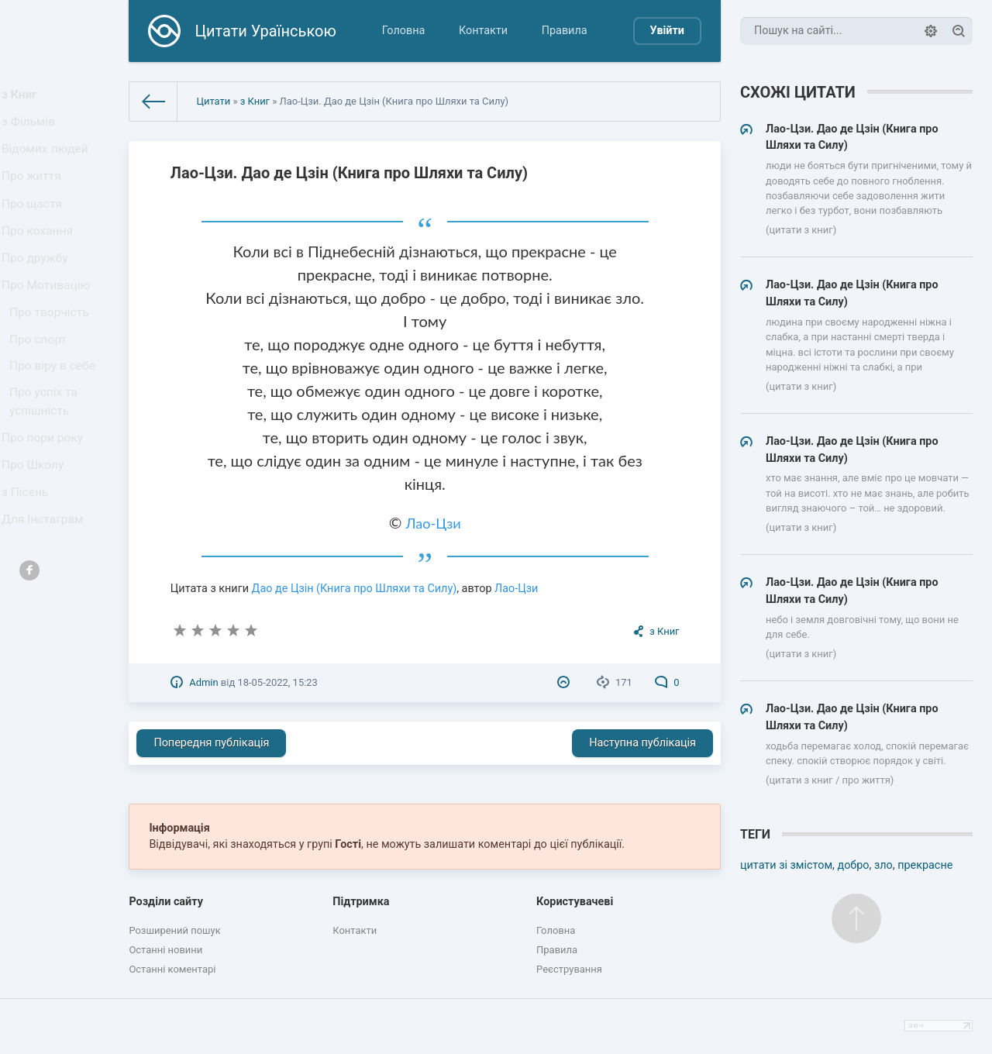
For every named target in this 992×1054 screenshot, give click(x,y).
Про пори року (45, 496)
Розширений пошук (174, 930)
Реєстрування (569, 969)
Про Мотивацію (49, 322)
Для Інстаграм (46, 593)
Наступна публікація (642, 742)
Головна (403, 30)
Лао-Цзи (433, 523)
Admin (203, 682)
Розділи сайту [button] (166, 901)
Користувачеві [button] (574, 901)
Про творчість (52, 354)
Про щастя (36, 225)
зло (883, 865)
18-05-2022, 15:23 (277, 682)
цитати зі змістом (786, 865)
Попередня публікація (211, 742)
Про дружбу (38, 290)
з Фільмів (32, 129)
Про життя (35, 194)
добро (853, 865)
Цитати (213, 101)
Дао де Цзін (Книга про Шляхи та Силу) (354, 588)
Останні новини (165, 950)
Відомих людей (48, 161)
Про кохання (41, 258)
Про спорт (42, 385)
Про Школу (37, 529)
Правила (564, 30)
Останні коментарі (172, 969)
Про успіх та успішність (47, 457)
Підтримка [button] (360, 901)
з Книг (24, 97)
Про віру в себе (55, 416)
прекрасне (924, 865)
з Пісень (29, 560)
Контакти (483, 30)
